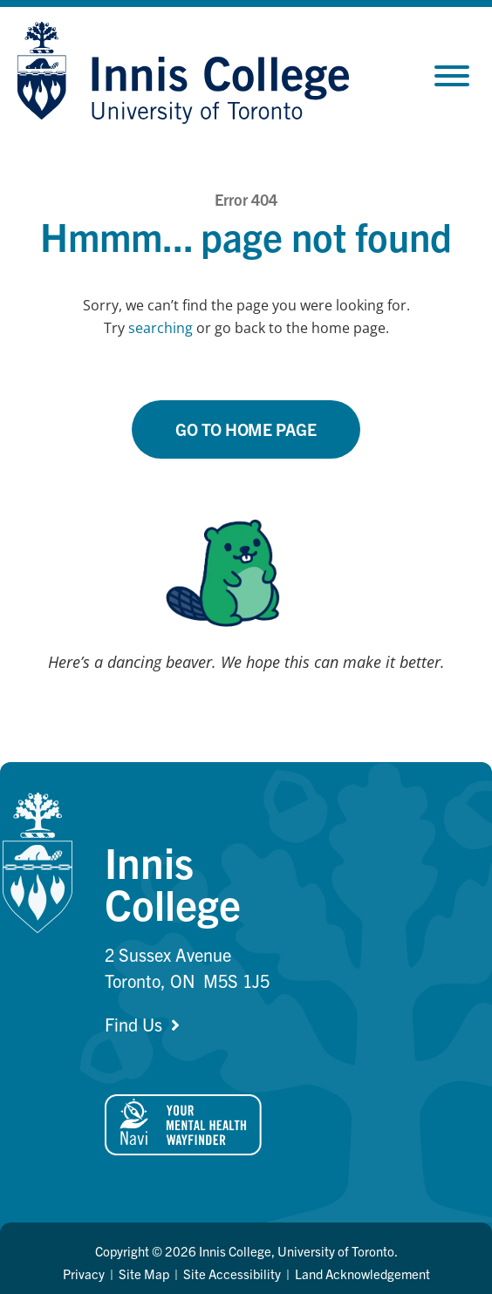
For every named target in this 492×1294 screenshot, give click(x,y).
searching (160, 327)
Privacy (84, 1273)
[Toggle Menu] (451, 75)
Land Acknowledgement (362, 1273)
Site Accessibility (232, 1273)
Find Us (133, 1024)
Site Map (144, 1273)
